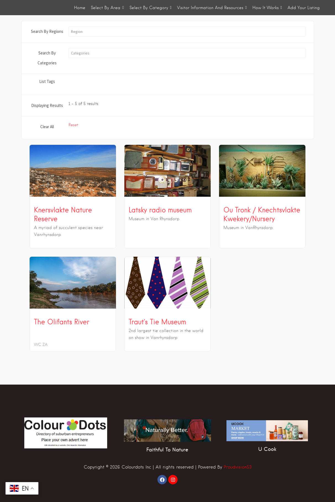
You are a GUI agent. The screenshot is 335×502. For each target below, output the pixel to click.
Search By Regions (47, 31)
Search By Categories (47, 57)
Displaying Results (47, 105)
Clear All (47, 126)
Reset (73, 125)
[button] (186, 31)
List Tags (47, 81)
